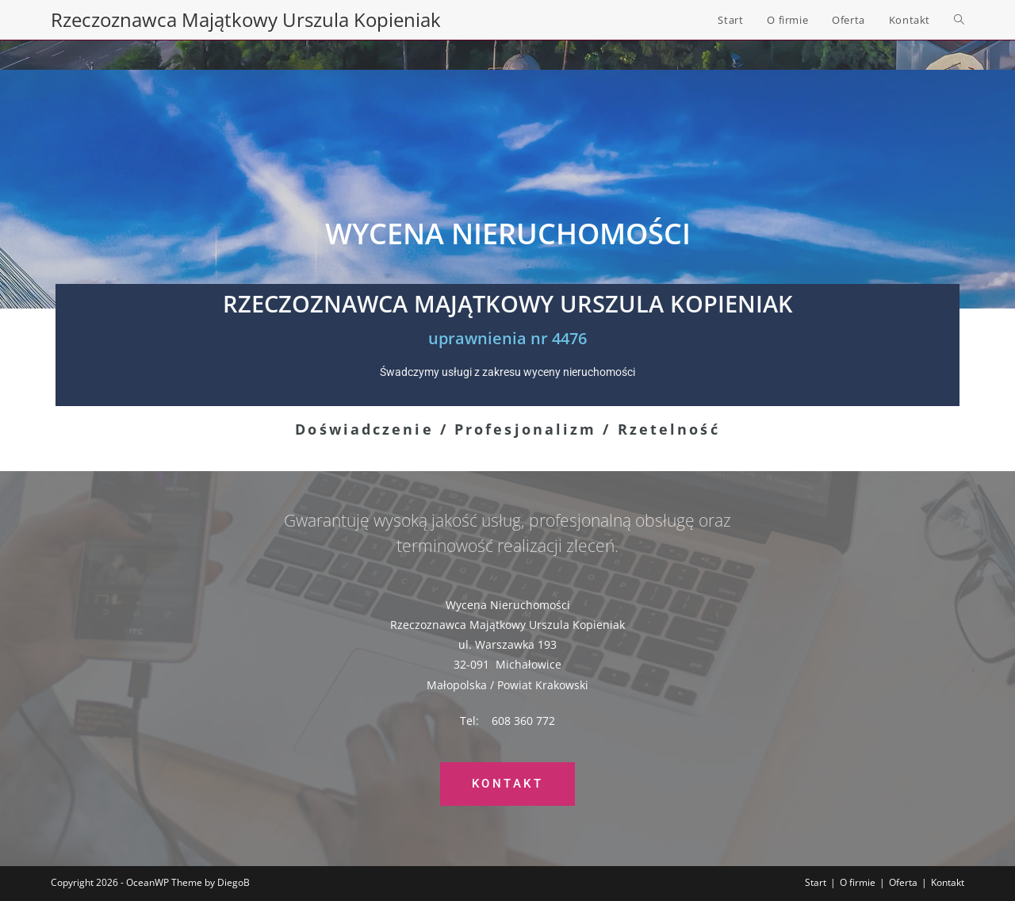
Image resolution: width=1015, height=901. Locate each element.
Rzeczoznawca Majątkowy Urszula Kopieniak (246, 19)
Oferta (903, 882)
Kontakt (947, 882)
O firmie (857, 882)
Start (815, 882)
